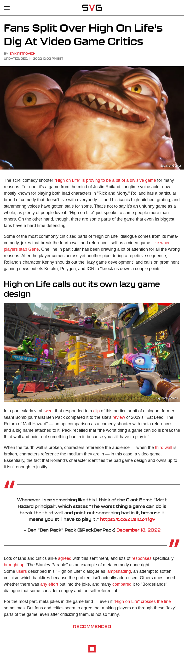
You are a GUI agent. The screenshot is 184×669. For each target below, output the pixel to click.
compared (122, 584)
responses (141, 558)
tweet (48, 410)
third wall (163, 447)
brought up (14, 564)
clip (96, 410)
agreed (64, 558)
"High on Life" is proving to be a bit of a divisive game (105, 180)
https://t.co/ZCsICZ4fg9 (127, 519)
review (119, 417)
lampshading (118, 571)
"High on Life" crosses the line (142, 601)
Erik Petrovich (22, 53)
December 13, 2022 (138, 530)
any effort (49, 584)
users (21, 571)
